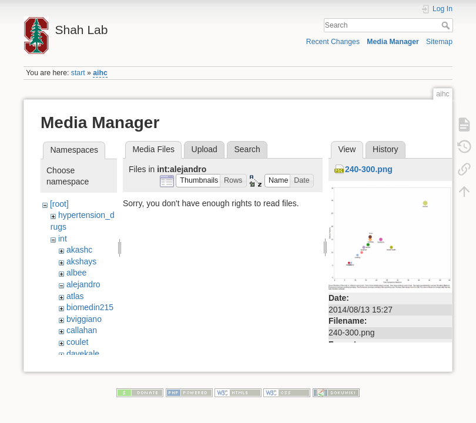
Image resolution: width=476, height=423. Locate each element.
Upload (204, 149)
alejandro (83, 284)
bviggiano (84, 319)
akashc (79, 249)
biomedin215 (89, 307)
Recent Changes (333, 42)
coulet (77, 342)
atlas (75, 296)
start (78, 73)
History (385, 149)
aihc (100, 73)
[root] (59, 204)
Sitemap (439, 42)
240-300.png (369, 169)
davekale (82, 353)
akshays (81, 261)
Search (446, 25)
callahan (81, 330)
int (62, 238)
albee (76, 272)
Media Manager (393, 42)
